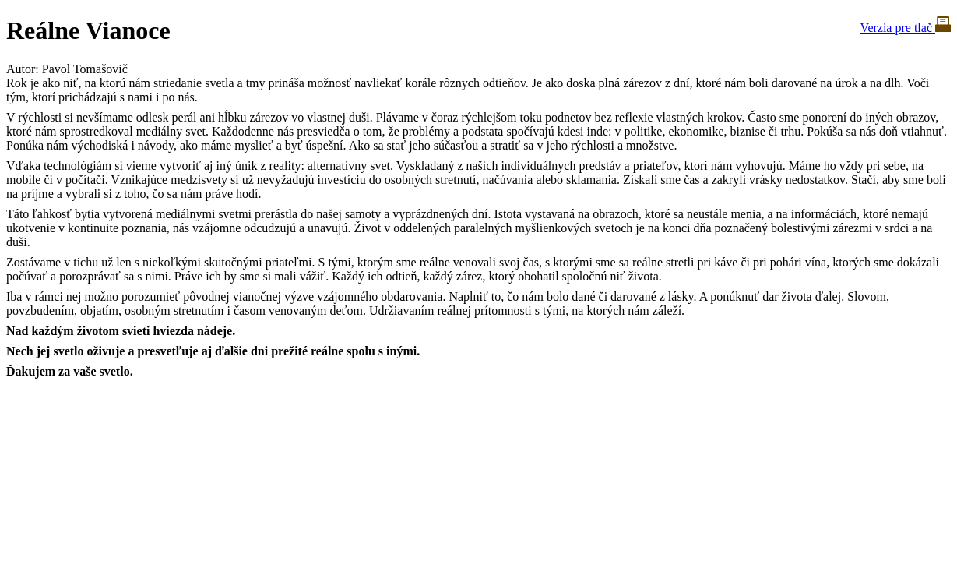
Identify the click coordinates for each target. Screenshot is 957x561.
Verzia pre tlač (905, 27)
